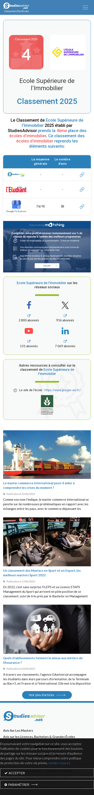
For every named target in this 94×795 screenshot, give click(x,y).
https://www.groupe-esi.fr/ (62, 390)
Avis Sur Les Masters (18, 730)
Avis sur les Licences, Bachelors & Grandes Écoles (39, 737)
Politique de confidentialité (40, 776)
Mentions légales (31, 771)
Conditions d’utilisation (59, 771)
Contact (65, 776)
